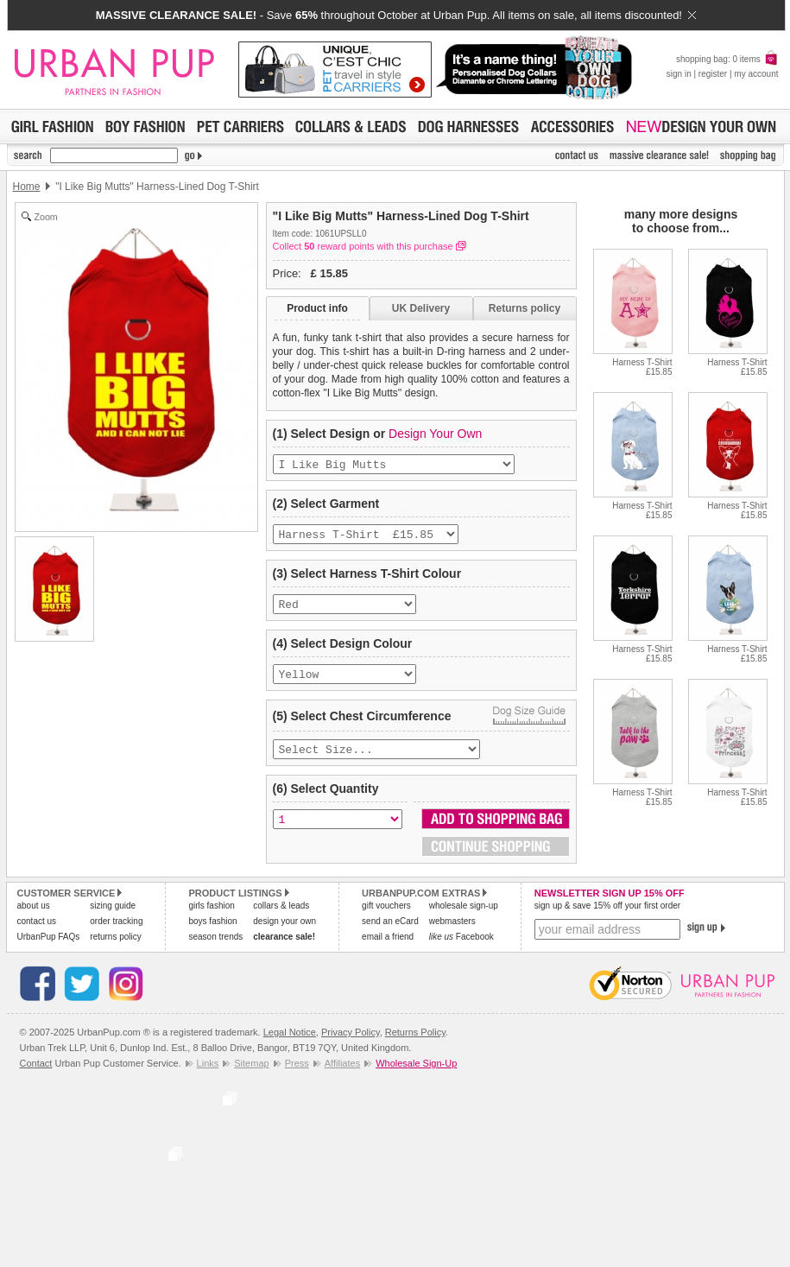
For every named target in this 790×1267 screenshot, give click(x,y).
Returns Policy (415, 1044)
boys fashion (212, 933)
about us (33, 917)
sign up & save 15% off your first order (607, 917)
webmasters (452, 933)
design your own (284, 933)
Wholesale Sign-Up (416, 1075)
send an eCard (390, 933)
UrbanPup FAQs (48, 948)
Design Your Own (435, 433)
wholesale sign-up (463, 917)
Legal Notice (289, 1044)
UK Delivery (421, 308)
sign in (679, 74)
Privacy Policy (350, 1044)
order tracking (116, 933)
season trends (215, 948)
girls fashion (211, 917)
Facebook (461, 948)
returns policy (115, 948)
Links (208, 1075)
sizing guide (113, 917)
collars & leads (281, 917)
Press (297, 1075)
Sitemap (251, 1075)
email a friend (388, 948)
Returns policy (524, 308)
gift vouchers (386, 917)
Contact (36, 1075)
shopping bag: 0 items (727, 59)
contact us (37, 933)
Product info (317, 308)
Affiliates (342, 1075)
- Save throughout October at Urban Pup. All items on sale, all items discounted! (396, 15)
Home (27, 187)
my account (756, 74)
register (712, 74)
